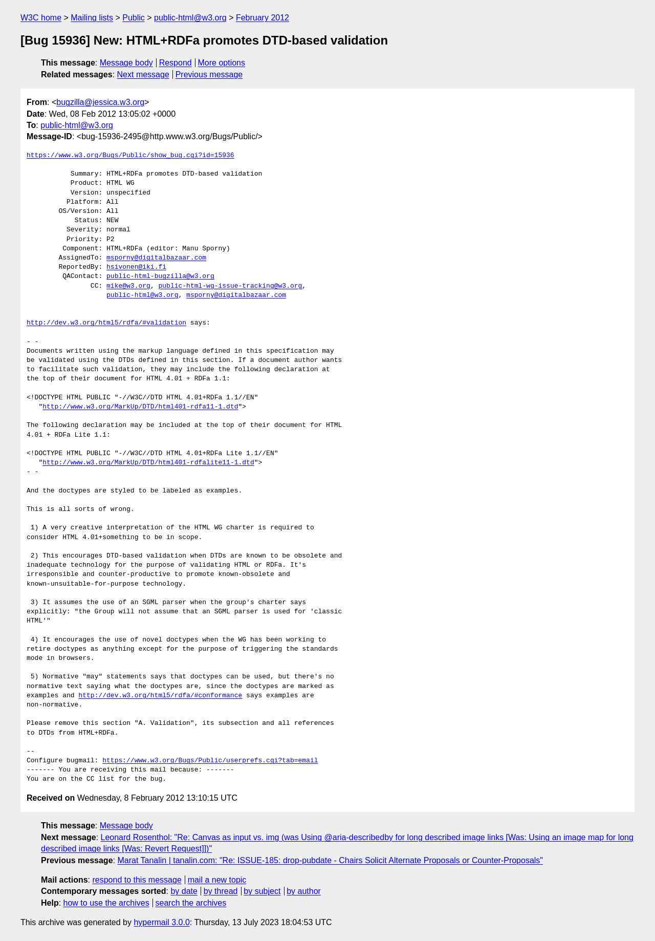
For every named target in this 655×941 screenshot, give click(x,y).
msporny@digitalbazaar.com (156, 258)
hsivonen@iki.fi (136, 267)
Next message (143, 74)
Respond (175, 62)
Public (133, 17)
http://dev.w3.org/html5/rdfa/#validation (106, 323)
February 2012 (262, 17)
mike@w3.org (128, 286)
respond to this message (136, 879)
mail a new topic (217, 879)
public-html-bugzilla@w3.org (160, 276)
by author (304, 891)
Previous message (209, 74)
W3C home (40, 17)
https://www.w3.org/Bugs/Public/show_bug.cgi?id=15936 (130, 155)
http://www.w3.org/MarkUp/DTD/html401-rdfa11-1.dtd (140, 407)
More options (222, 62)
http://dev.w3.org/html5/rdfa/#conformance (160, 695)
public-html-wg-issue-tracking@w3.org (230, 286)
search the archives (191, 903)
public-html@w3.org (190, 17)
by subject (262, 891)
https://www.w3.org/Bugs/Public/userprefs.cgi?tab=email (210, 760)
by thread (221, 891)
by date (183, 891)
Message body (126, 62)
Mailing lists (92, 17)
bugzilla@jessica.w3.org (100, 102)
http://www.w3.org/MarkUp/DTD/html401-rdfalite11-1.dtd (148, 462)
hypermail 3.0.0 (161, 922)
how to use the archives (106, 903)
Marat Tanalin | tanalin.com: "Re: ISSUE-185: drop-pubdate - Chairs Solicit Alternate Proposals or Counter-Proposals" (330, 860)
